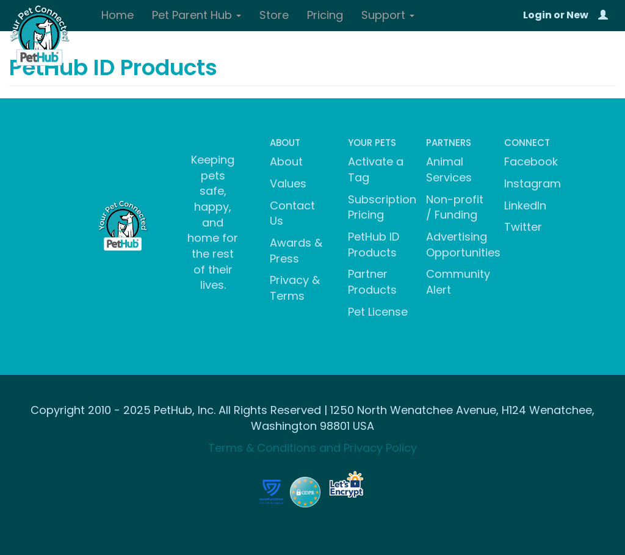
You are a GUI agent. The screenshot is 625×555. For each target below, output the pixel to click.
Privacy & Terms (295, 287)
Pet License (378, 311)
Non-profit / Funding (454, 207)
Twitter (523, 226)
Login (537, 15)
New (577, 15)
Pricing (325, 15)
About (286, 161)
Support (387, 15)
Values (288, 183)
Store (274, 15)
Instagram (532, 183)
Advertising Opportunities (463, 244)
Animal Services (449, 169)
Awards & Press (296, 250)
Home (117, 15)
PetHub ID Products (373, 244)
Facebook (531, 161)
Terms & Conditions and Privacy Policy (312, 447)
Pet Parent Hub (196, 15)
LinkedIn (525, 205)
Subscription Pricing (382, 207)
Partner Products (372, 281)
